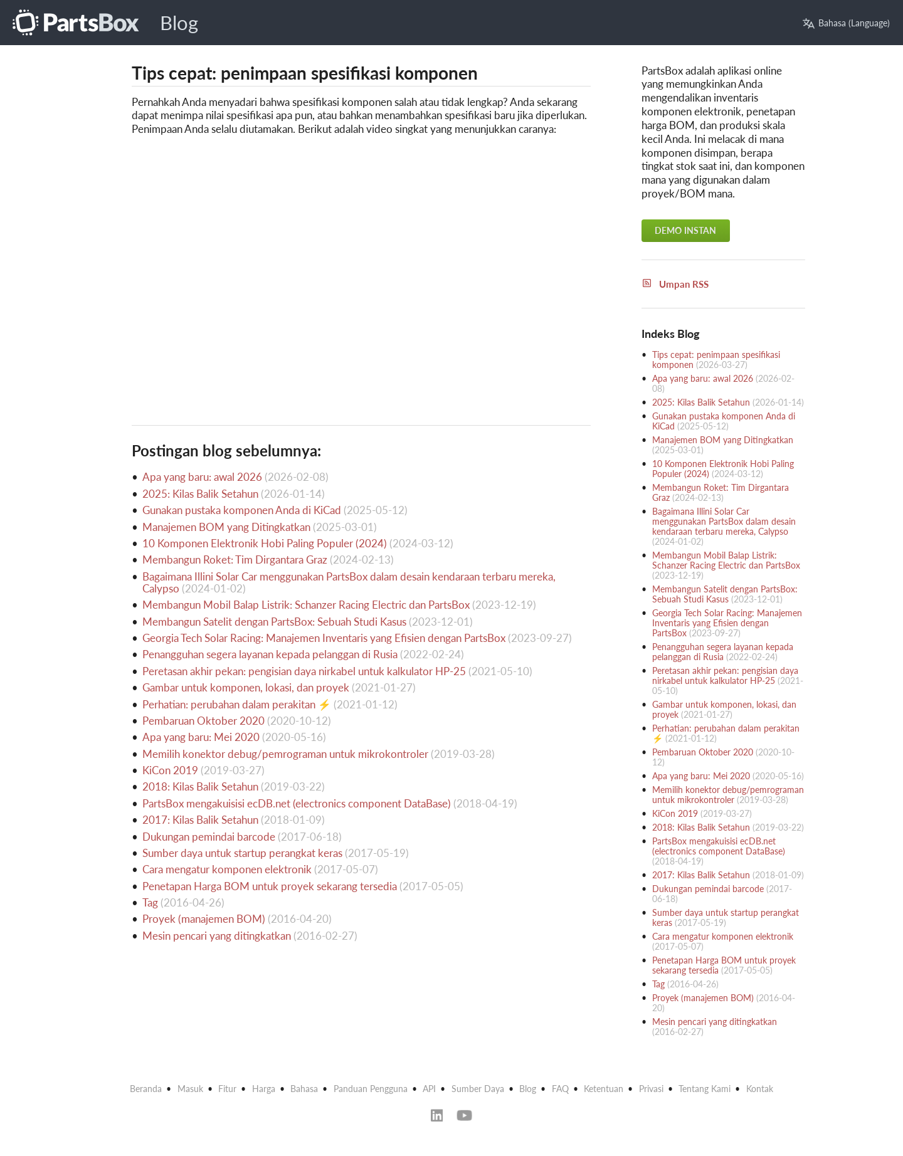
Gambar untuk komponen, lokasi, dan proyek (245, 687)
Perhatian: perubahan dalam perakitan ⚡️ (236, 704)
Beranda (146, 1088)
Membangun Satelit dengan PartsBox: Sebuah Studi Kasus (274, 621)
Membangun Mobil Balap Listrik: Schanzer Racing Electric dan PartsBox (306, 604)
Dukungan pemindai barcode (208, 836)
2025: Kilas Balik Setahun (200, 493)
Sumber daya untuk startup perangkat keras (242, 852)
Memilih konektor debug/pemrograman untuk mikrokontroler (285, 753)
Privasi (651, 1088)
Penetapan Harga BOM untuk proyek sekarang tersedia (269, 886)
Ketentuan (603, 1088)
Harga (263, 1088)
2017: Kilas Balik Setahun (200, 819)
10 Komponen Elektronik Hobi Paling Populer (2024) (264, 543)
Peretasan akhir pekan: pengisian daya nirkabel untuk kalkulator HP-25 (304, 671)
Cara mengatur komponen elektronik (227, 869)
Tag (150, 902)
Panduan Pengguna (371, 1088)
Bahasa (304, 1088)
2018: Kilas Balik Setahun (200, 786)
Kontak (759, 1088)
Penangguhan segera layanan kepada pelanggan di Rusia (270, 654)
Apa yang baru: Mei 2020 (201, 737)
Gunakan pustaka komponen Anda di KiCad (241, 510)
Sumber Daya (478, 1088)
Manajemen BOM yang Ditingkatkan (226, 526)
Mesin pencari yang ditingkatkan (216, 935)
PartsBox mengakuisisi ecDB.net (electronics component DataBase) (296, 803)
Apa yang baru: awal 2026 (202, 476)
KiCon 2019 (170, 770)
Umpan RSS (675, 284)
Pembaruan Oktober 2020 (203, 720)
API (429, 1088)
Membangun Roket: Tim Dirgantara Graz (234, 559)
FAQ (560, 1088)
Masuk (190, 1088)
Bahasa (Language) (846, 23)
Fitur (227, 1088)
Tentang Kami (705, 1088)
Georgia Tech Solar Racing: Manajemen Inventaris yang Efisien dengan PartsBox (323, 637)
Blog (179, 22)
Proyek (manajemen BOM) (203, 918)
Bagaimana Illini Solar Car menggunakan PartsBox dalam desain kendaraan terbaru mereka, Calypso (349, 582)
